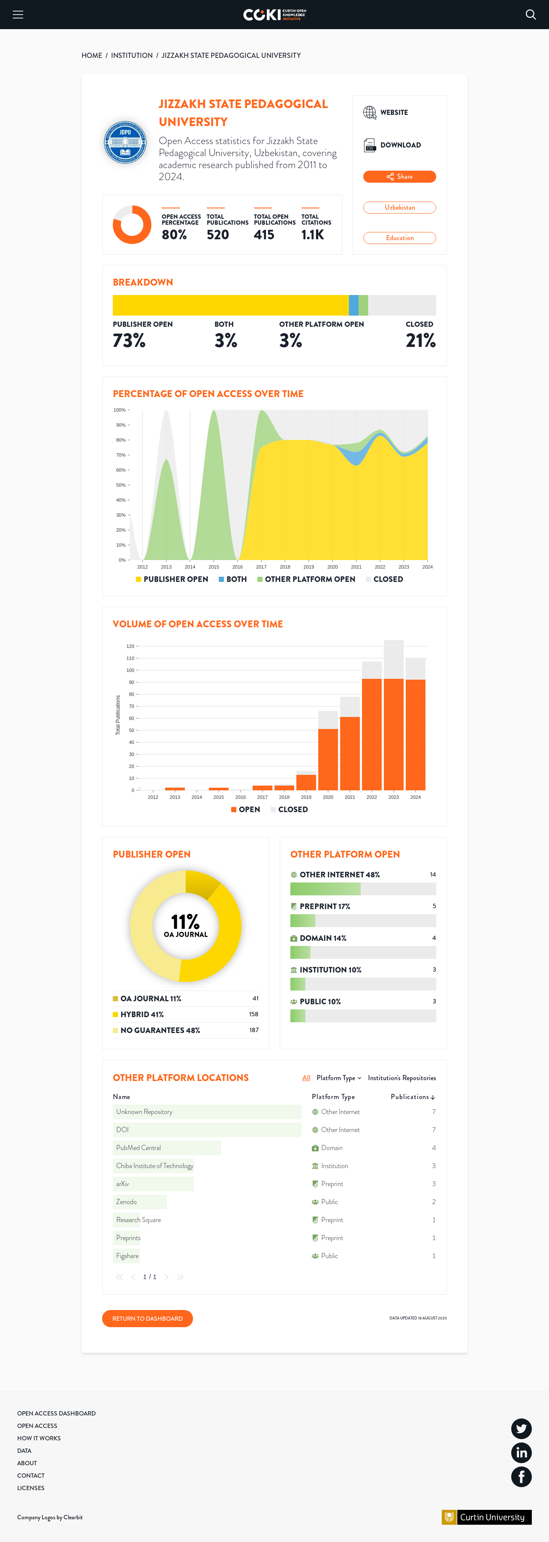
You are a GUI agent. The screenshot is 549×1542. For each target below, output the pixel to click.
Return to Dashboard (147, 1318)
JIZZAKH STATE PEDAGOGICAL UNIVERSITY (231, 55)
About (27, 1463)
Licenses (31, 1488)
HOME (91, 55)
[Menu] (18, 14)
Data (24, 1450)
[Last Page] (180, 1277)
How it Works (39, 1438)
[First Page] (120, 1277)
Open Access (37, 1426)
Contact (31, 1475)
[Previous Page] (133, 1277)
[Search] (531, 14)
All (306, 1078)
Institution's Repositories (402, 1078)
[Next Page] (166, 1277)
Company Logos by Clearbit (50, 1517)
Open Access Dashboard (56, 1413)
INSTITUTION (132, 55)
